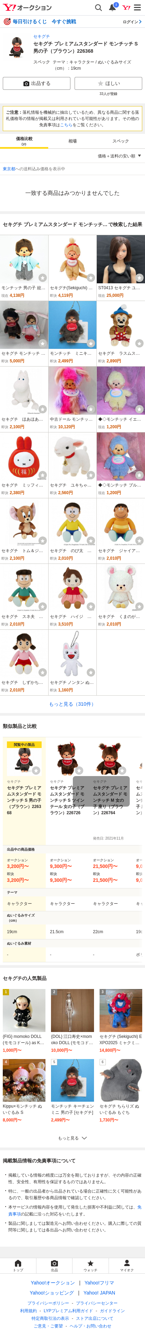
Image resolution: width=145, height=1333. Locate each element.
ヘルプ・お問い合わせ (90, 1326)
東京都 (9, 169)
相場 (72, 141)
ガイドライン (112, 1310)
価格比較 (24, 141)
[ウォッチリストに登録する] (36, 770)
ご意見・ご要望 (48, 1326)
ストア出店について (94, 1318)
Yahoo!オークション (53, 1282)
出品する (37, 83)
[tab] (24, 141)
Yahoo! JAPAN (99, 1293)
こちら (66, 124)
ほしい (108, 83)
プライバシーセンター (97, 1303)
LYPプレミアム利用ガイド (68, 1310)
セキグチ (41, 36)
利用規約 (28, 1310)
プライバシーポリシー (48, 1303)
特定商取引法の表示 (50, 1318)
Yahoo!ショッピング (52, 1293)
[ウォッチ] (43, 278)
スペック (120, 141)
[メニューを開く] (137, 7)
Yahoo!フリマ (99, 1282)
